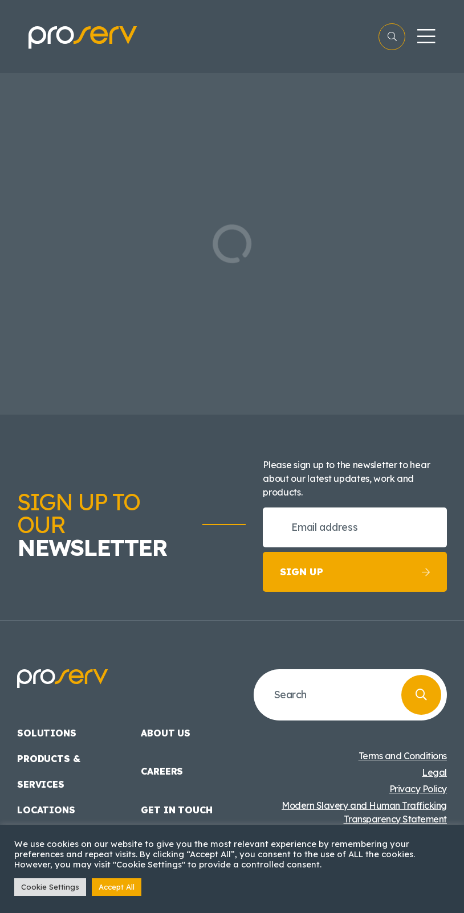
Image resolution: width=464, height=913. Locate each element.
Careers (162, 771)
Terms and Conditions (403, 755)
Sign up (355, 572)
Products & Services (48, 771)
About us (165, 733)
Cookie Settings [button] (50, 886)
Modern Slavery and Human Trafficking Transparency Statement (364, 812)
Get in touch (176, 810)
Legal (434, 772)
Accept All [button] (117, 886)
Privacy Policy (418, 789)
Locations (46, 810)
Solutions (46, 733)
